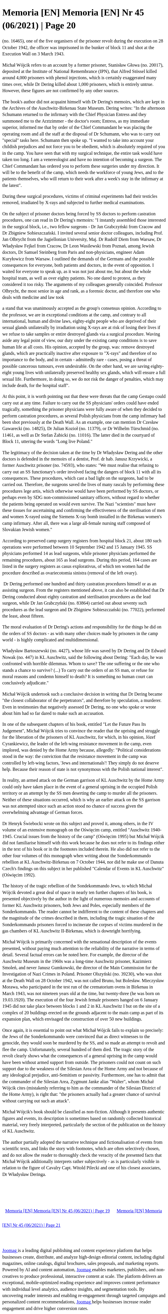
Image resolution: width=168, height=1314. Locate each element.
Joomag (10, 1250)
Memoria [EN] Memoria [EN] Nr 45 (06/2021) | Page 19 (57, 1210)
